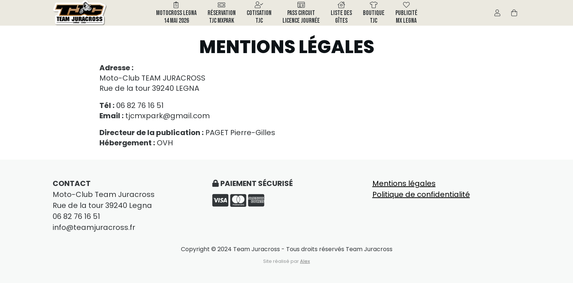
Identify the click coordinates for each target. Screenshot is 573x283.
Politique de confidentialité (421, 194)
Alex (305, 261)
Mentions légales (404, 183)
